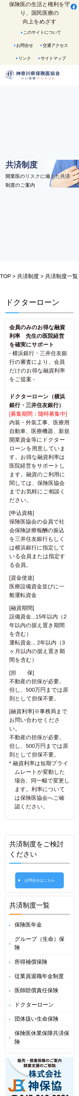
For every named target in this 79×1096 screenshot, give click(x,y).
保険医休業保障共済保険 (42, 1037)
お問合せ (24, 45)
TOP (5, 276)
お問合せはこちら (39, 880)
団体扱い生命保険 (37, 1019)
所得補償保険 (31, 962)
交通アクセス (55, 45)
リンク (24, 58)
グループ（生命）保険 (39, 943)
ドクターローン (34, 1005)
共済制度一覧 (61, 276)
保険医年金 (28, 925)
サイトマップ (53, 58)
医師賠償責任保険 (36, 990)
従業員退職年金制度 (39, 976)
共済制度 (28, 276)
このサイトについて (42, 32)
